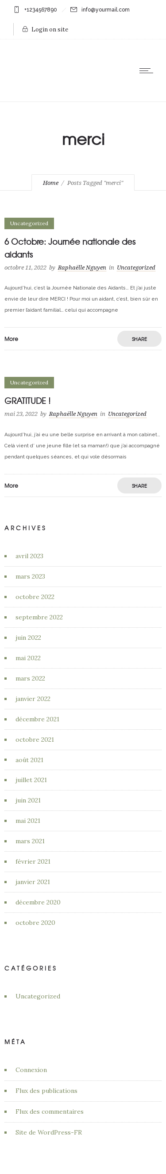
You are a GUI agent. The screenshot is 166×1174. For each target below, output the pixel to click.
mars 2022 (30, 678)
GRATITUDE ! (27, 401)
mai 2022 (28, 658)
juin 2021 (28, 800)
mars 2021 (30, 841)
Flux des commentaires (49, 1111)
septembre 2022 (39, 617)
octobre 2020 (35, 923)
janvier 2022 (32, 699)
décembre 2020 (38, 902)
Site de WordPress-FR (48, 1132)
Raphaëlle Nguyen (82, 267)
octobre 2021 (34, 740)
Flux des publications (46, 1091)
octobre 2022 (34, 597)
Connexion (31, 1070)
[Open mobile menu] (148, 70)
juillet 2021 (31, 780)
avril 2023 (29, 556)
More (11, 339)
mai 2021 (27, 821)
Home (50, 183)
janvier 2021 (32, 882)
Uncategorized (37, 996)
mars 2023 (30, 576)
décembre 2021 (37, 719)
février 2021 (32, 861)
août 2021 (29, 760)
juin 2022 (28, 638)
